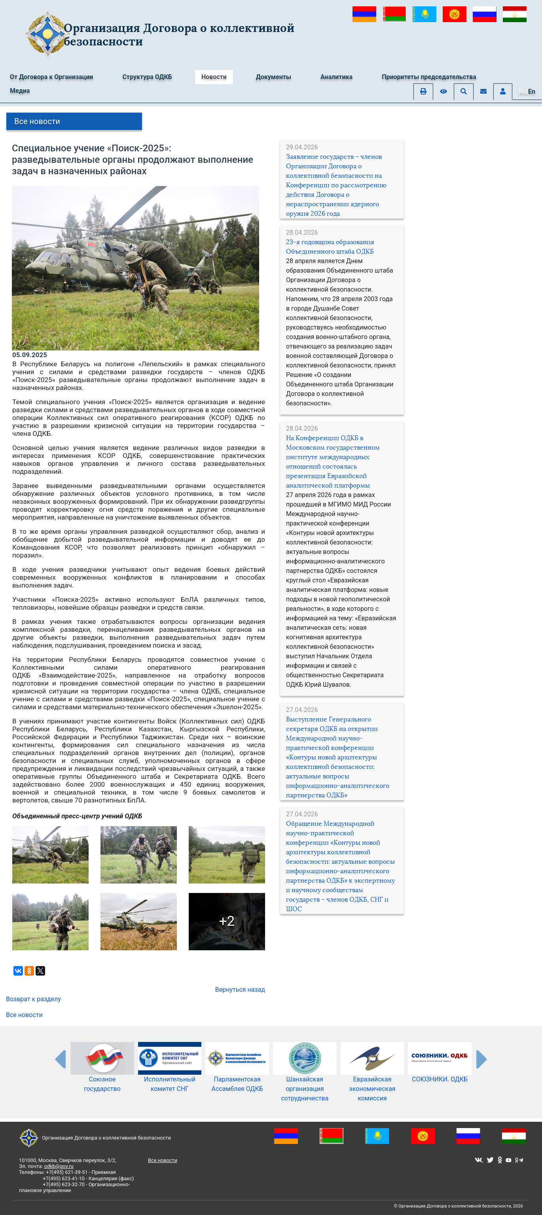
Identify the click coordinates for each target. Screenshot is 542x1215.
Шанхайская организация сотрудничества (305, 1078)
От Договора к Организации (51, 77)
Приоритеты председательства (429, 77)
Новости (214, 77)
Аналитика (336, 77)
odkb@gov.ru (58, 1166)
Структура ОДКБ (147, 77)
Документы (273, 77)
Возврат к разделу (33, 999)
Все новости (37, 121)
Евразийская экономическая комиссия (372, 1078)
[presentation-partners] (59, 1059)
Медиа (20, 90)
